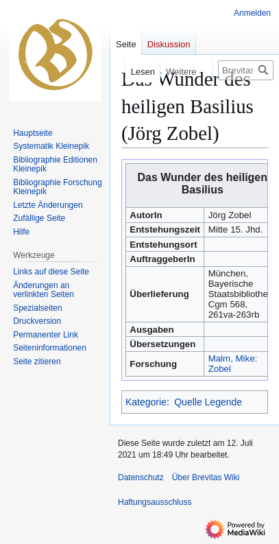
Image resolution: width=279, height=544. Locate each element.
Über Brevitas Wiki (206, 477)
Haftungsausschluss (154, 502)
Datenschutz (141, 477)
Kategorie (146, 402)
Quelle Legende (208, 402)
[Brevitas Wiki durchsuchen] (246, 70)
